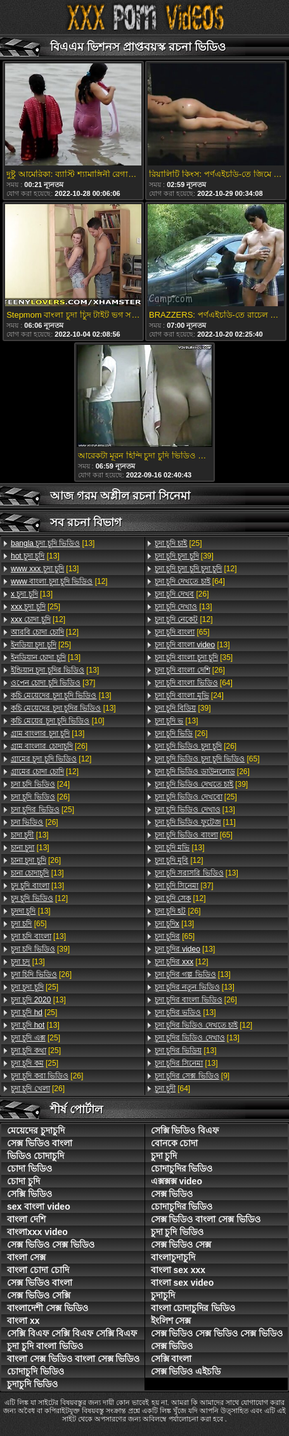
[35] (194, 657)
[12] (59, 581)
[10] (58, 720)
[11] (195, 822)
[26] (49, 746)
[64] (190, 581)
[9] (192, 1075)
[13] (52, 543)
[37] (53, 682)
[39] (40, 949)
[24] (40, 784)
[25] (35, 606)
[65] (29, 923)
